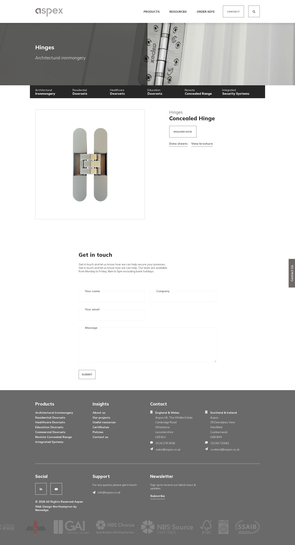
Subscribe (157, 496)
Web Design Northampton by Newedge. (56, 508)
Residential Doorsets (50, 417)
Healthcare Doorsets (50, 422)
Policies (98, 432)
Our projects (101, 417)
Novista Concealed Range (53, 437)
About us (99, 412)
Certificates (101, 427)
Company (162, 291)
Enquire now (183, 131)
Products (152, 11)
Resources (178, 11)
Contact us (100, 437)
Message (91, 327)
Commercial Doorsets (50, 432)
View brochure (202, 143)
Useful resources (104, 422)
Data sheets (178, 143)
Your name (92, 291)
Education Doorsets (49, 427)
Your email (92, 309)
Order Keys (205, 11)
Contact (233, 11)
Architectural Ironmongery (54, 412)
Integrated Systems (49, 442)
